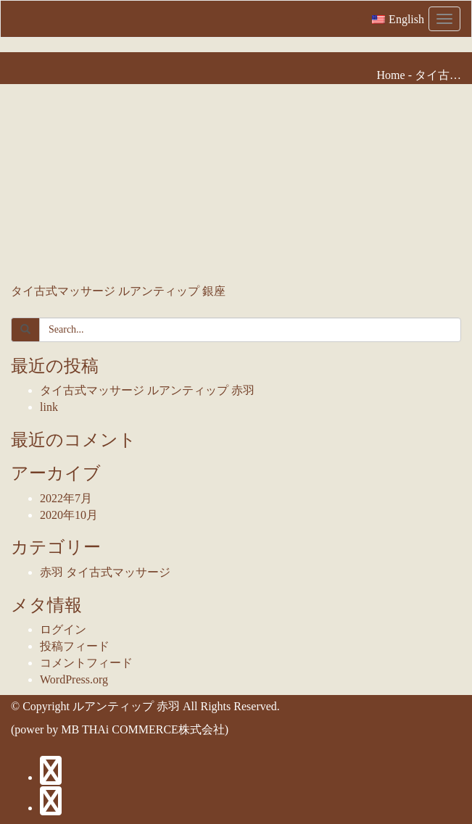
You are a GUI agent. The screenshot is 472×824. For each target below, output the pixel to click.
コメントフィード (86, 663)
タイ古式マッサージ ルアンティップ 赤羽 (147, 390)
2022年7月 (66, 498)
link (49, 407)
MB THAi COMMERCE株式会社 (143, 729)
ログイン (63, 629)
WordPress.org (74, 679)
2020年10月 (69, 515)
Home (391, 75)
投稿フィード (74, 646)
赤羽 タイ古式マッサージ (105, 572)
